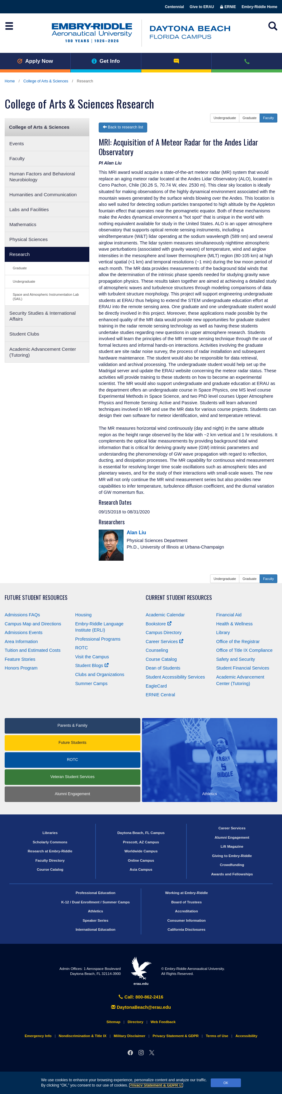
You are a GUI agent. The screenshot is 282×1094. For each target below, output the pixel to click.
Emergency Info (38, 1036)
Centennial (174, 7)
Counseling (157, 650)
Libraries (50, 833)
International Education (95, 929)
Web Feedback (163, 1022)
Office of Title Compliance (244, 650)
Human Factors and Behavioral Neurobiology (42, 176)
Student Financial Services (242, 667)
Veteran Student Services (72, 777)
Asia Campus (141, 869)
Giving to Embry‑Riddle (232, 856)
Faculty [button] (268, 118)
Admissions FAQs (22, 614)
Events (16, 143)
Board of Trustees (186, 902)
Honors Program (21, 667)
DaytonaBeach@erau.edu (141, 1007)
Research (19, 254)
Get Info (106, 61)
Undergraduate (24, 281)
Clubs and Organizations (100, 674)
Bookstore (159, 623)
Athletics (95, 911)
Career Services (164, 641)
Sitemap (113, 1022)
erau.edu (141, 971)
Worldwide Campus (141, 851)
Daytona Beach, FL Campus (141, 833)
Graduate (20, 268)
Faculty (17, 158)
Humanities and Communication (43, 194)
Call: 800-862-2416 (141, 996)
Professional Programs (98, 639)
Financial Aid (229, 614)
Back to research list (123, 127)
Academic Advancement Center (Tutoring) (42, 352)
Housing (83, 614)
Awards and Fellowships (232, 874)
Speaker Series (96, 920)
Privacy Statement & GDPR (156, 1085)
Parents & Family (72, 725)
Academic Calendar (165, 614)
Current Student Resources (179, 597)
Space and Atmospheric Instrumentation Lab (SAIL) (46, 296)
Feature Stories (20, 659)
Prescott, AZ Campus (141, 842)
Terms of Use (217, 1036)
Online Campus (141, 860)
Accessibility (246, 1036)
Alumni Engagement (72, 794)
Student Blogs (92, 665)
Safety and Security (235, 659)
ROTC (81, 647)
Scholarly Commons (50, 842)
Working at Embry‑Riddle (186, 893)
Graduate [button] (249, 118)
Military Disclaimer (129, 1036)
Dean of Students (163, 667)
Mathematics (22, 224)
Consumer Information (186, 920)
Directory (135, 1022)
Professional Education (95, 893)
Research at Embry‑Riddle (50, 851)
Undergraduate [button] (225, 118)
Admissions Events (24, 632)
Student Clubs (24, 333)
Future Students (73, 742)
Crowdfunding (232, 865)
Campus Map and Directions (33, 623)
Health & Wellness (234, 623)
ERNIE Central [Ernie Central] (160, 694)
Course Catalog (161, 659)
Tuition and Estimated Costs (32, 650)
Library (223, 632)
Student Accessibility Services (175, 676)
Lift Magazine (232, 846)
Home (10, 81)
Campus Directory (163, 632)
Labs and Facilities (29, 209)
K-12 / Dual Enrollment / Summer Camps (95, 902)
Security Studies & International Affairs (42, 316)
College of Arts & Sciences (45, 81)
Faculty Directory (50, 860)
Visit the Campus (92, 656)
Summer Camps (91, 683)
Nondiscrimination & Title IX (82, 1036)
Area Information (21, 641)
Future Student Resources (36, 597)
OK (225, 1083)
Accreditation (186, 911)
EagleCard (156, 686)
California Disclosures (186, 929)
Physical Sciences (28, 239)
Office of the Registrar (238, 641)
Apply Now (35, 61)
